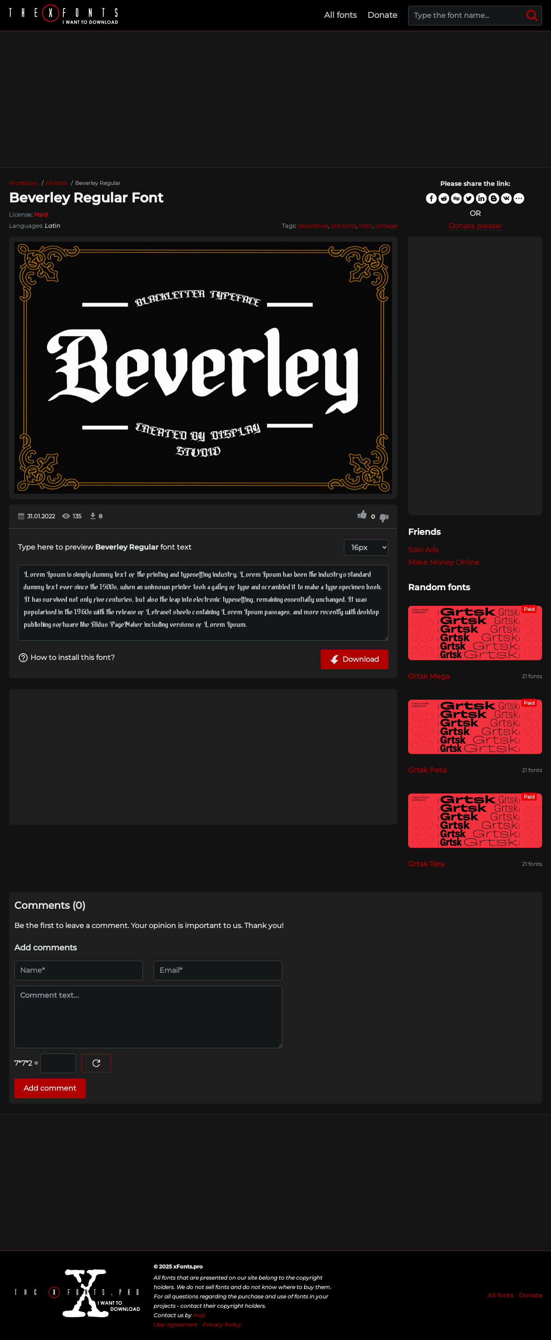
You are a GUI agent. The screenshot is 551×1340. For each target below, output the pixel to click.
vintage (386, 225)
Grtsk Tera (426, 864)
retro (365, 225)
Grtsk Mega (429, 676)
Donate (382, 15)
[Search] (532, 15)
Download (354, 659)
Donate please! (475, 226)
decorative (313, 225)
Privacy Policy (222, 1324)
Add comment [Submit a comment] (50, 1088)
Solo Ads (423, 550)
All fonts (340, 15)
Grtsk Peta (427, 770)
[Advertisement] (275, 99)
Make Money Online (444, 562)
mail (199, 1315)
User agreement (175, 1324)
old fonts (343, 225)
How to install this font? (66, 657)
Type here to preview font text (105, 547)
